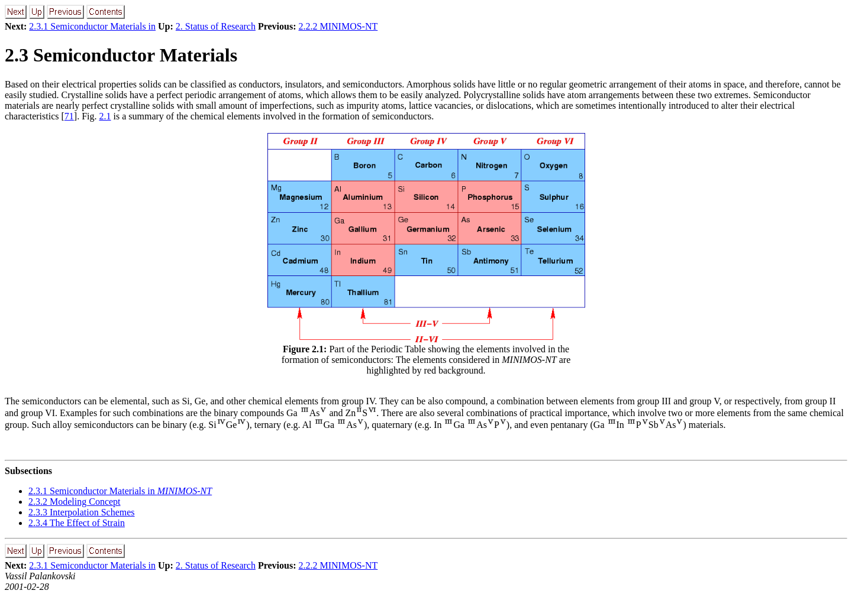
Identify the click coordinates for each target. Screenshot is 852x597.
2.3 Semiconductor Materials (121, 55)
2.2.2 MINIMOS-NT (338, 26)
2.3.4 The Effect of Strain (76, 523)
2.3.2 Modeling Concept (74, 502)
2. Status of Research (216, 26)
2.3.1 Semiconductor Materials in (92, 26)
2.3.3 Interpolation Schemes (81, 512)
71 (69, 116)
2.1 (105, 116)
